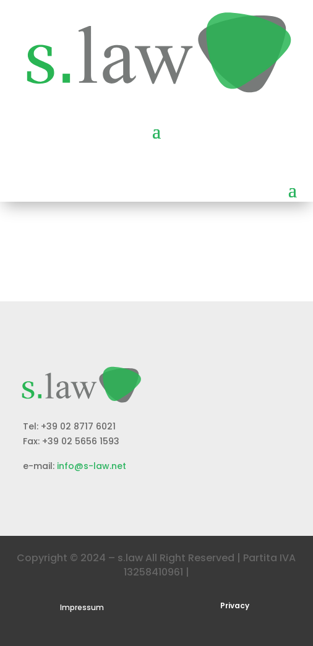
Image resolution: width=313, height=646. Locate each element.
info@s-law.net (91, 466)
